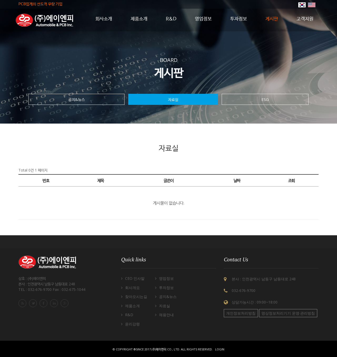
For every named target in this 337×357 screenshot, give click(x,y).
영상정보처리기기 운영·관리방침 (288, 313)
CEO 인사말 (135, 278)
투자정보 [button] (238, 19)
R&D (129, 314)
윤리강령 (132, 323)
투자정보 (166, 287)
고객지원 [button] (304, 19)
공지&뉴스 (76, 99)
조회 (291, 180)
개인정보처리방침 (241, 313)
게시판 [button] (271, 19)
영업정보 (166, 278)
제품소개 (132, 305)
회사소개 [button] (103, 19)
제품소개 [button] (139, 19)
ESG (265, 99)
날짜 (237, 180)
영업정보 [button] (203, 19)
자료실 (173, 99)
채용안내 (166, 314)
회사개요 (132, 287)
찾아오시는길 (136, 296)
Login (219, 349)
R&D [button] (171, 19)
